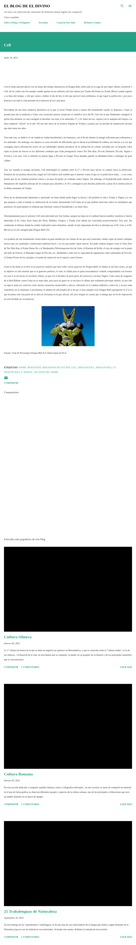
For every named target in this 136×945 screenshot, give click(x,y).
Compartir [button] (11, 383)
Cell (74, 367)
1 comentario (30, 667)
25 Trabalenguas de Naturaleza (30, 911)
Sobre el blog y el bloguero (17, 22)
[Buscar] (122, 6)
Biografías (34, 367)
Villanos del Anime (45, 372)
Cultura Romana (18, 774)
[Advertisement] (68, 504)
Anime (22, 367)
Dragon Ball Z (13, 372)
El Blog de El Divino (27, 6)
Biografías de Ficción (56, 367)
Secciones (43, 22)
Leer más (126, 667)
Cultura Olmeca (17, 637)
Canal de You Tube (66, 22)
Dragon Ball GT (106, 367)
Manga (28, 372)
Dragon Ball (86, 367)
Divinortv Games (92, 22)
